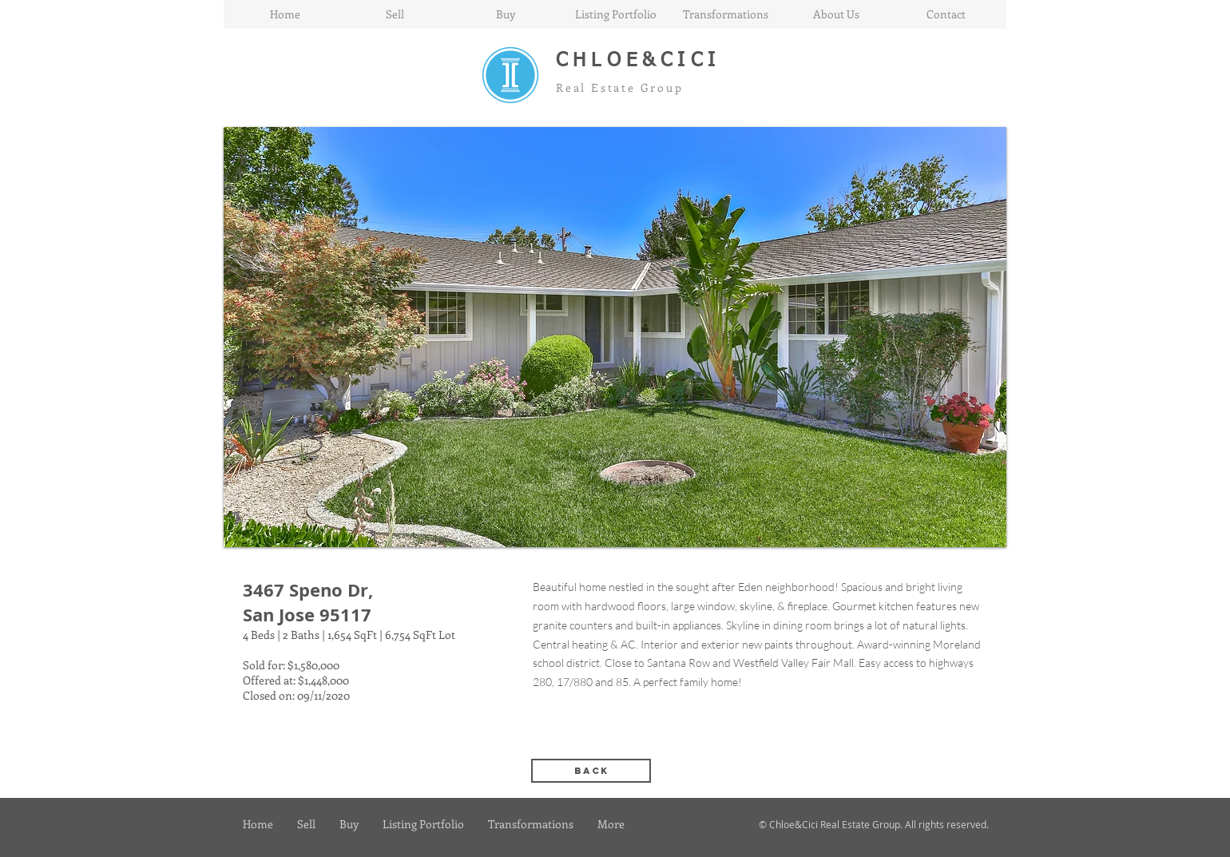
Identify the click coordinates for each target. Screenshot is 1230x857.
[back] (591, 771)
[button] (615, 337)
